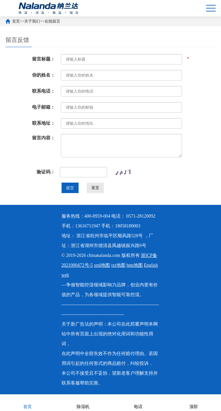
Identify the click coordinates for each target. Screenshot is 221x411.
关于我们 (32, 21)
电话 (138, 402)
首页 (16, 21)
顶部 (193, 402)
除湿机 (83, 402)
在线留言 (52, 21)
